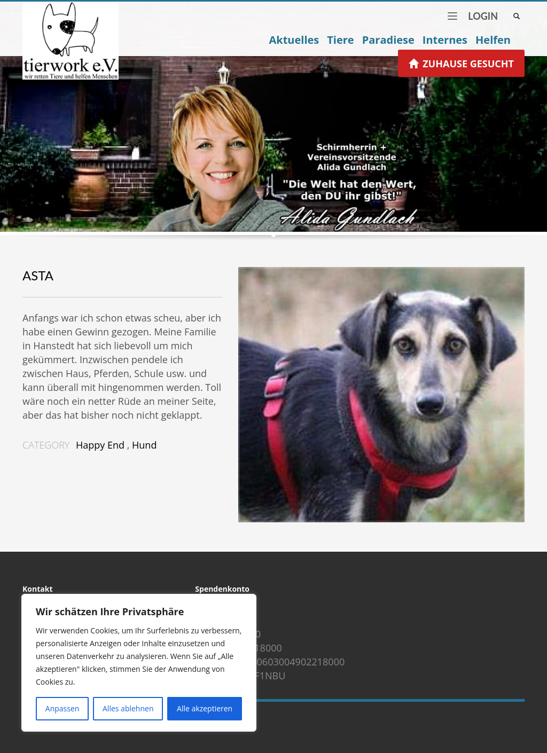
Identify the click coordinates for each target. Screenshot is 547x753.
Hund (144, 444)
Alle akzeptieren (204, 708)
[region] (138, 663)
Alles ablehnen (128, 708)
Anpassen (62, 708)
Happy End (100, 444)
